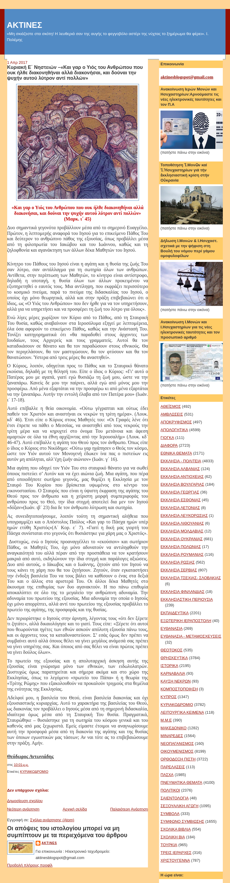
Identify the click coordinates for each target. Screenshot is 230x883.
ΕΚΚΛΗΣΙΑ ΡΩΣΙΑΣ (178, 562)
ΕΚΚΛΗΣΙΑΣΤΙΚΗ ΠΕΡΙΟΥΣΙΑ (187, 599)
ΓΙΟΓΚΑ (167, 437)
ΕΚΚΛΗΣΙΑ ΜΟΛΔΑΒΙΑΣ (182, 531)
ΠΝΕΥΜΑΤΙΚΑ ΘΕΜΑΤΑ (181, 782)
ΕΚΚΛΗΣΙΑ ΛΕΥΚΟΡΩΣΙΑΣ (184, 515)
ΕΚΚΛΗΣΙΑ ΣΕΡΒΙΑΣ (179, 570)
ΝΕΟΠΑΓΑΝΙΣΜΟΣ (177, 743)
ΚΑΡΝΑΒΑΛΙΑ (173, 673)
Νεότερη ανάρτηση (23, 809)
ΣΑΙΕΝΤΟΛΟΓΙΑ (175, 798)
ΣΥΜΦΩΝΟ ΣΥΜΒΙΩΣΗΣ (182, 821)
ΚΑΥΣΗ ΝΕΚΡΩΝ (176, 681)
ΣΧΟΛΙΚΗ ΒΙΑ (173, 837)
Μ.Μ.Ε (166, 720)
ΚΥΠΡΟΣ (169, 697)
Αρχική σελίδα (75, 809)
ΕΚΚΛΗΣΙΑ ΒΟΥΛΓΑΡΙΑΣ (182, 484)
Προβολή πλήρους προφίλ (30, 865)
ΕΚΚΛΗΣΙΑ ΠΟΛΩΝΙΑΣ (181, 546)
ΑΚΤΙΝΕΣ (24, 25)
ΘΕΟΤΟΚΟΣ (171, 650)
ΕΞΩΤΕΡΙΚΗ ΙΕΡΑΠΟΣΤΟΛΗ (186, 620)
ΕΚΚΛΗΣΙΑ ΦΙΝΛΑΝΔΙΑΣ (182, 591)
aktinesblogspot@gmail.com (187, 77)
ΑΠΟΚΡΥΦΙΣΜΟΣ (176, 422)
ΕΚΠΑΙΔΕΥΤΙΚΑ (175, 613)
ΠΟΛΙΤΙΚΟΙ (170, 790)
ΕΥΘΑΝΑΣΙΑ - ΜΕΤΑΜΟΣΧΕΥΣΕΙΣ (191, 636)
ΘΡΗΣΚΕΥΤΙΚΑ (174, 658)
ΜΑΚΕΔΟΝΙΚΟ (174, 728)
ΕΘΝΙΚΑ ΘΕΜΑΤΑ (176, 453)
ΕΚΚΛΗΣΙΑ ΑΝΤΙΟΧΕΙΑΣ (182, 476)
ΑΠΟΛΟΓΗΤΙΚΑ (174, 430)
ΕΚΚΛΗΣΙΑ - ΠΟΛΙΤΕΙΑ (181, 461)
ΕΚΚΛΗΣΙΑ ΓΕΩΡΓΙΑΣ (180, 492)
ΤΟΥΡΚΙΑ (169, 845)
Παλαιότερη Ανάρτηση (129, 809)
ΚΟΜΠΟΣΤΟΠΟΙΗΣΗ (179, 689)
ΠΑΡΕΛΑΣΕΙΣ (173, 767)
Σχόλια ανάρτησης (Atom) (52, 820)
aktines (49, 843)
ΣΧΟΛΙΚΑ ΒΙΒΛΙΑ (176, 829)
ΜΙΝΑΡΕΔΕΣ (172, 735)
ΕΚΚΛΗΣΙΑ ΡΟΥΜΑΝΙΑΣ (182, 554)
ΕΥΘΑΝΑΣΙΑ (172, 628)
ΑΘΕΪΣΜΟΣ (171, 406)
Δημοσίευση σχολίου (25, 801)
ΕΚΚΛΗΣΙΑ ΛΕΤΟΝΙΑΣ (180, 507)
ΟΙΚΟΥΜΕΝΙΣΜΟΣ (177, 751)
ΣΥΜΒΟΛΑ (170, 813)
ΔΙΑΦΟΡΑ (169, 445)
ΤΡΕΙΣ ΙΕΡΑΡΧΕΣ (176, 852)
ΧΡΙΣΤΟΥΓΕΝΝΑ (175, 860)
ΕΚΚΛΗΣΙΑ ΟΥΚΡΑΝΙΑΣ (181, 539)
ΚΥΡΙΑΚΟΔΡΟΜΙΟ (34, 771)
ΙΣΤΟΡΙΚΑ (169, 665)
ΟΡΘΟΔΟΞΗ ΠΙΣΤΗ (178, 759)
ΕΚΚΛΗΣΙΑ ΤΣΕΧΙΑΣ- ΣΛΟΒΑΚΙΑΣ (191, 578)
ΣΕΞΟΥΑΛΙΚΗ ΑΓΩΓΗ (180, 806)
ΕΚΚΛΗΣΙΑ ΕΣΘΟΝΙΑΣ (181, 500)
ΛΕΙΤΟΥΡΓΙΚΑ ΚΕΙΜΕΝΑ (182, 712)
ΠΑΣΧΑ (167, 774)
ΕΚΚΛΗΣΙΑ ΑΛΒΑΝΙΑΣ (180, 469)
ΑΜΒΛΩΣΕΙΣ (172, 414)
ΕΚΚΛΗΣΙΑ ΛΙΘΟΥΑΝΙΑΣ (182, 523)
